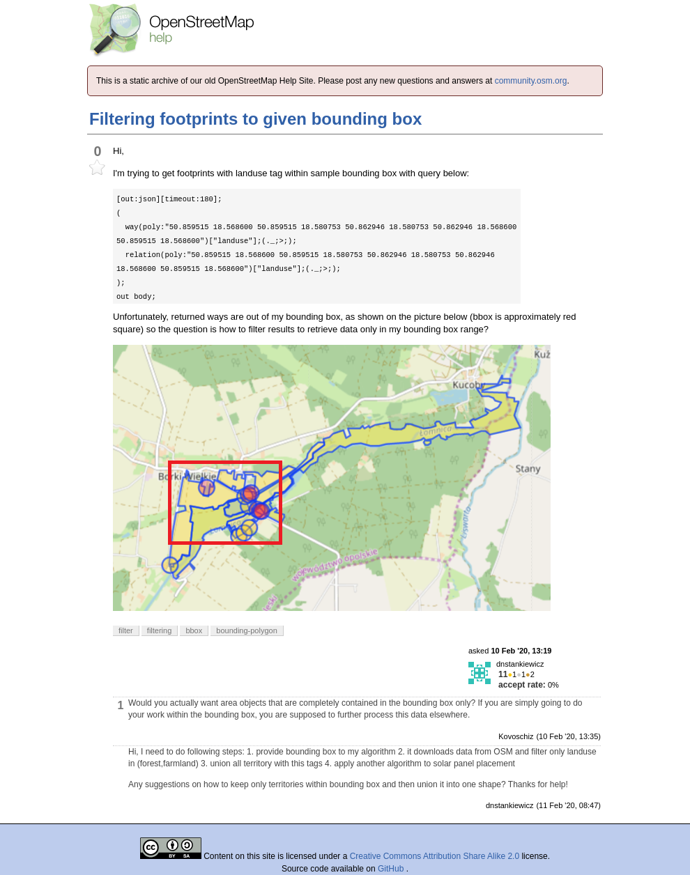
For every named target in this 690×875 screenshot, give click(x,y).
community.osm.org (531, 81)
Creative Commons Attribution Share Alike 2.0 (434, 856)
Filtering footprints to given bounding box (255, 118)
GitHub (392, 869)
